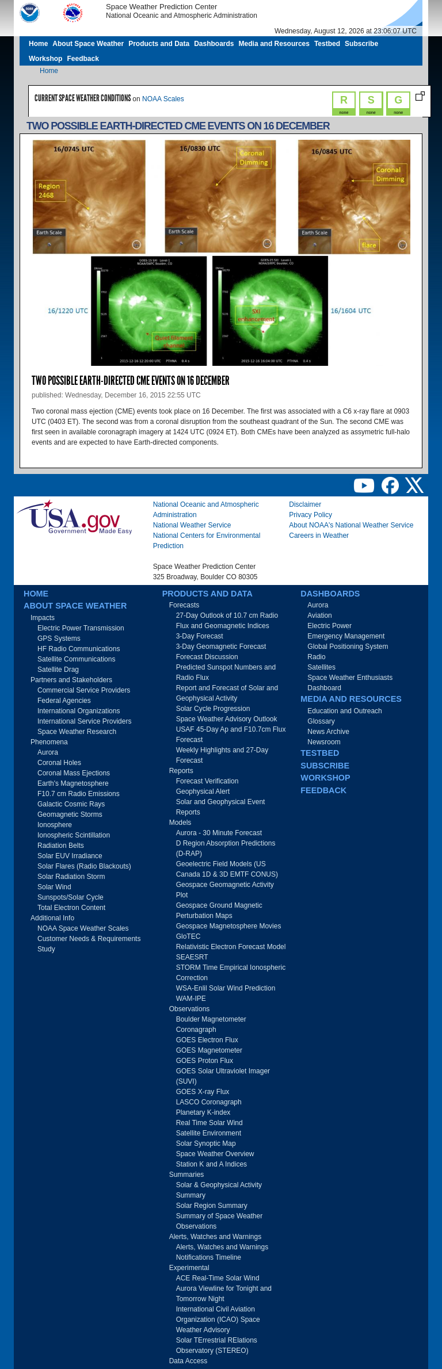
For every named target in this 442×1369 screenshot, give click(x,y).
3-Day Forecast (199, 636)
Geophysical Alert (203, 791)
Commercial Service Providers (83, 690)
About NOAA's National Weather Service (351, 525)
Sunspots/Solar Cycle (70, 897)
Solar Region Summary (211, 1206)
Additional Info (52, 918)
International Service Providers (84, 721)
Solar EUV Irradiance (69, 856)
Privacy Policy (310, 515)
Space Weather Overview (215, 1154)
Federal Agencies (64, 701)
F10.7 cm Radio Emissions (78, 794)
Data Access (188, 1361)
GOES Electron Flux (207, 1040)
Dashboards (214, 44)
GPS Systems (59, 638)
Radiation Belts (60, 846)
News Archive (328, 732)
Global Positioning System (347, 647)
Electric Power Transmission (80, 628)
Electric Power (329, 626)
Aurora (47, 752)
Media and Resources (274, 44)
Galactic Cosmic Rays (71, 804)
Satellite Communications (76, 659)
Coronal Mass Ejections (73, 773)
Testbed (327, 44)
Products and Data (158, 44)
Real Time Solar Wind (209, 1123)
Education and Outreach (344, 711)
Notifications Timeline (208, 1257)
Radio (316, 657)
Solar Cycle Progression (213, 709)
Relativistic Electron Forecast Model (231, 947)
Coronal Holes (59, 763)
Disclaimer (305, 504)
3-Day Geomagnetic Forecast (221, 647)
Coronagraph (196, 1030)
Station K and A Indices (211, 1164)
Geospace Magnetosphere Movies (228, 926)
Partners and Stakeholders (71, 680)
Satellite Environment (208, 1133)
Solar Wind (54, 887)
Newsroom (323, 742)
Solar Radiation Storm (71, 877)
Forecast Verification (207, 781)
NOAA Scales (163, 99)
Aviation (319, 615)
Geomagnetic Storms (69, 814)
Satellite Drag (58, 670)
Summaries (186, 1175)
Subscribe (361, 44)
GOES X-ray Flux (203, 1092)
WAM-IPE (191, 999)
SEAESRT (192, 957)
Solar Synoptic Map (206, 1143)
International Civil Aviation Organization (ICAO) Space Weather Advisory (218, 1319)
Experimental (189, 1268)
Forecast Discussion (207, 657)
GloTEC (188, 936)
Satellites (321, 667)
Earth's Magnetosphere (73, 783)
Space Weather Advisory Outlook (226, 719)
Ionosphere (54, 825)
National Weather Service (192, 525)
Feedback (82, 59)
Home (38, 44)
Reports (181, 771)
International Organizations (78, 711)
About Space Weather (88, 44)
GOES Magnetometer (209, 1050)
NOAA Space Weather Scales (83, 928)
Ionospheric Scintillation (73, 835)
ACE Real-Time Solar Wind (218, 1278)
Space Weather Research (76, 732)
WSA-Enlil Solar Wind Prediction (226, 988)
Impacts (43, 618)
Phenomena (49, 742)
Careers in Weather (319, 535)
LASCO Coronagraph (209, 1102)
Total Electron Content (71, 908)
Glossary (320, 721)
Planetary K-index (203, 1112)
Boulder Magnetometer (211, 1019)
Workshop (45, 59)
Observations (189, 1009)
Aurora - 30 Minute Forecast (219, 833)
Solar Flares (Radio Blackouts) (84, 866)
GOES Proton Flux (204, 1061)
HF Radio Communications (78, 649)
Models (180, 823)
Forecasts (184, 605)
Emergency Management (345, 636)
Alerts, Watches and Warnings (215, 1237)
